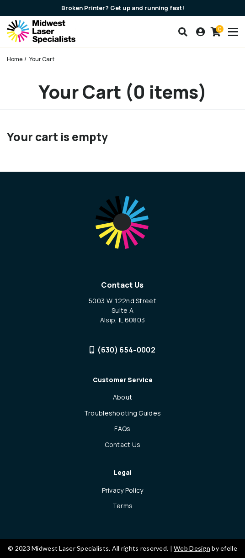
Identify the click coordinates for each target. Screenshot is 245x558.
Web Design (192, 548)
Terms (122, 505)
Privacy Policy (123, 490)
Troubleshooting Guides (122, 413)
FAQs (122, 428)
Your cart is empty (57, 137)
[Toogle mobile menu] (233, 32)
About (122, 397)
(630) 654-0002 (122, 350)
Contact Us (123, 444)
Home (14, 59)
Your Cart (41, 59)
